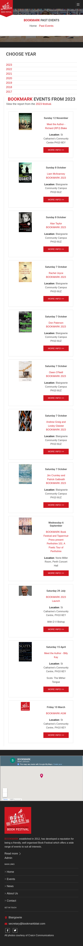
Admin (8, 857)
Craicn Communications (41, 935)
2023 (9, 64)
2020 (9, 78)
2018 (9, 87)
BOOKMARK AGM (56, 713)
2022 (9, 69)
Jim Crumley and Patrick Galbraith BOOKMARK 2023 (56, 479)
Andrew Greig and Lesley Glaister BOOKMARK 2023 (56, 426)
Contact (11, 900)
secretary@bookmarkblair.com (27, 923)
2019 (9, 82)
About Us (12, 893)
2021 (9, 73)
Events (11, 879)
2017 (9, 91)
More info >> (56, 150)
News (10, 886)
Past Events (46, 25)
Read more (13, 853)
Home (33, 25)
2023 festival (43, 103)
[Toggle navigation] (78, 4)
